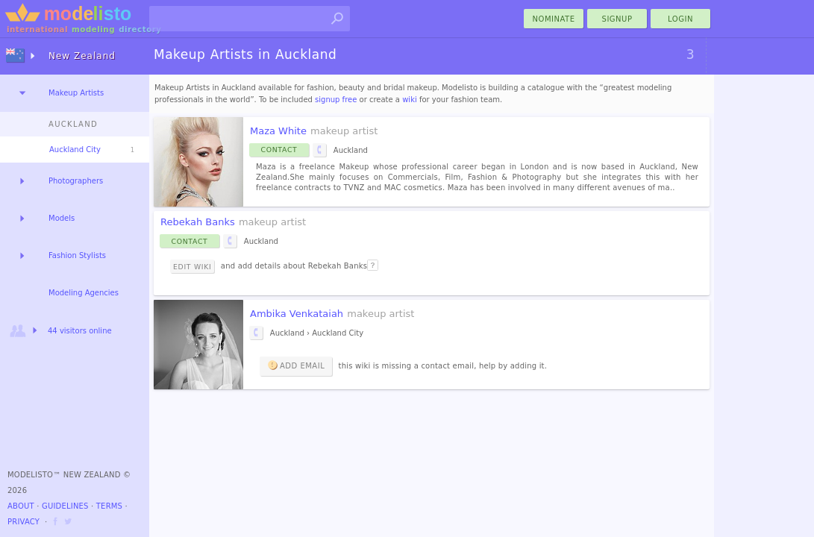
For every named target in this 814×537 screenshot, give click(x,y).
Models (61, 218)
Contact (279, 149)
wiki (409, 99)
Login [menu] (680, 19)
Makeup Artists (76, 93)
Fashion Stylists (77, 255)
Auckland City (75, 149)
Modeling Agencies (83, 293)
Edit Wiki (192, 267)
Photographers (75, 181)
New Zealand (82, 56)
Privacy (23, 522)
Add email (296, 364)
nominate (554, 19)
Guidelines (65, 506)
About (20, 506)
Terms (109, 506)
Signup (617, 19)
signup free (336, 99)
